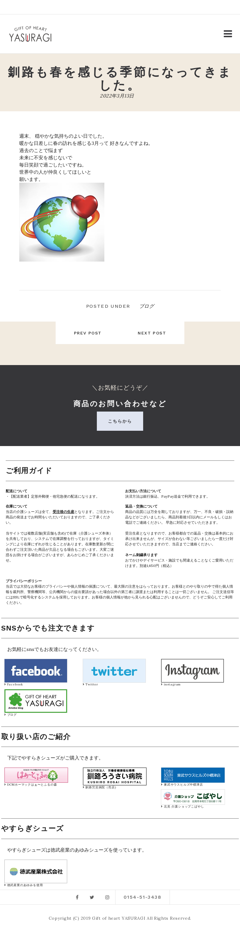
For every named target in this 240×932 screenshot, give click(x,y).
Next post (154, 333)
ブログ (146, 306)
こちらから (120, 421)
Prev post (85, 333)
